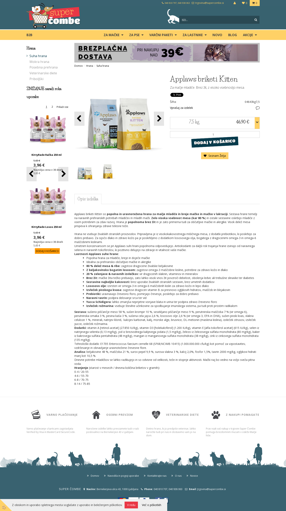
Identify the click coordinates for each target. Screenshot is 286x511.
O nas (178, 475)
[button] (63, 174)
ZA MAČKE (111, 35)
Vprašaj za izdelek (181, 108)
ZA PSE (134, 35)
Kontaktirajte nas (156, 475)
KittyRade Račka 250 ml (46, 155)
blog (232, 35)
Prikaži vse (62, 107)
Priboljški (36, 79)
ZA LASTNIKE (193, 35)
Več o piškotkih (151, 505)
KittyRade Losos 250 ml (46, 227)
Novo (217, 35)
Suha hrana (38, 56)
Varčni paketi (161, 35)
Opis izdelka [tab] (88, 198)
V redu (131, 505)
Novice (194, 475)
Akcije (248, 35)
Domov (78, 65)
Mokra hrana (39, 62)
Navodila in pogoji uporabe (123, 475)
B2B (29, 35)
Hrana (89, 65)
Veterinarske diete (43, 73)
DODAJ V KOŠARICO (215, 142)
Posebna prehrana (43, 67)
